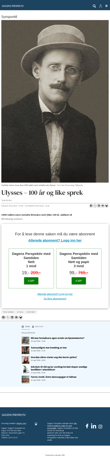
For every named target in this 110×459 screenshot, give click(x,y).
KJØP (31, 280)
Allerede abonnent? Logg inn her (55, 240)
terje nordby (8, 312)
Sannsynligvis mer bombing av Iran (49, 347)
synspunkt (31, 312)
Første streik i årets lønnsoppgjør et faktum (53, 377)
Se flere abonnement (55, 298)
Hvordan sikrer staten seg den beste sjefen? (54, 357)
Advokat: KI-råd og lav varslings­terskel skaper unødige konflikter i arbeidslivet (59, 368)
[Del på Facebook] (91, 206)
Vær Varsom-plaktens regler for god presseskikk (62, 425)
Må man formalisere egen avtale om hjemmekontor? (57, 338)
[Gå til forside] (12, 6)
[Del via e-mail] (103, 206)
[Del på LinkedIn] (99, 206)
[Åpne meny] (105, 6)
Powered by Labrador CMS (55, 455)
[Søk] (94, 6)
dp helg (20, 312)
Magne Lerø (21, 423)
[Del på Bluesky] (106, 206)
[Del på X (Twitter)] (95, 206)
